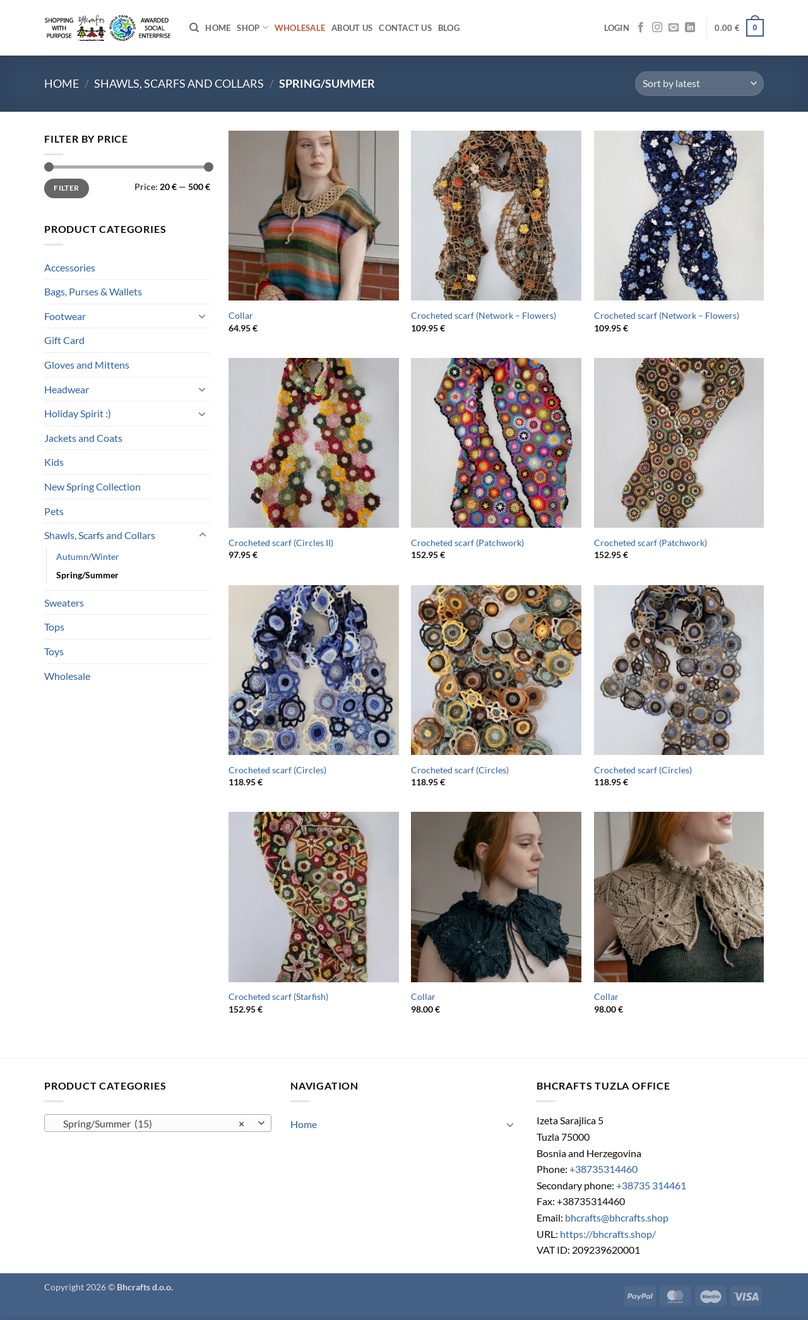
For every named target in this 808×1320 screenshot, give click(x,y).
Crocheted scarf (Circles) (277, 769)
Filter (66, 188)
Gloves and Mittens (86, 365)
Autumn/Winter (87, 556)
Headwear (66, 389)
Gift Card (64, 340)
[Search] (194, 28)
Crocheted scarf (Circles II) (281, 542)
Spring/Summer (87, 574)
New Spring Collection (92, 486)
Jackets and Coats (83, 438)
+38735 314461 (651, 1185)
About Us (351, 28)
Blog (449, 28)
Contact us (405, 28)
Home (217, 28)
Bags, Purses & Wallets (93, 291)
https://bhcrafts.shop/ (608, 1234)
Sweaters (64, 603)
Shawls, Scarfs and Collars (179, 83)
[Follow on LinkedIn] (690, 27)
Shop (252, 27)
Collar (241, 315)
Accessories (69, 267)
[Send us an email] (673, 27)
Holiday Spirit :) (77, 413)
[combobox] (157, 1123)
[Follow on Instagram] (657, 27)
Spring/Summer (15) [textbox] (151, 1124)
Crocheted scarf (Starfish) (278, 996)
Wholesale (67, 676)
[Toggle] (202, 315)
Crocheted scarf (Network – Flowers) (483, 315)
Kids (54, 462)
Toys (54, 651)
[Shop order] (699, 83)
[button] (616, 27)
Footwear (65, 316)
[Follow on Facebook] (641, 27)
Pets (54, 511)
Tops (54, 627)
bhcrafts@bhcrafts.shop (616, 1217)
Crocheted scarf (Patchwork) (467, 542)
